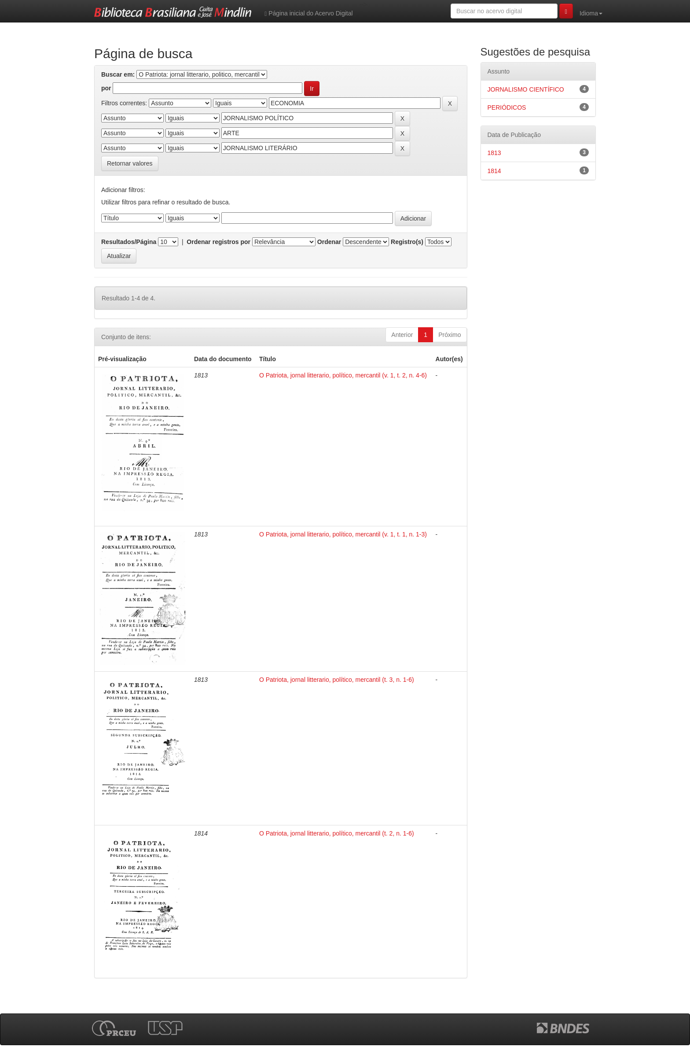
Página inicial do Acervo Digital (308, 13)
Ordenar (329, 241)
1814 (494, 170)
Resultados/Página (128, 241)
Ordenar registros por (218, 241)
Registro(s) (407, 241)
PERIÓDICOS (507, 107)
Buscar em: (118, 74)
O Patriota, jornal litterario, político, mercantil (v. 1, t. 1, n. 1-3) (343, 534)
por (106, 88)
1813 (494, 152)
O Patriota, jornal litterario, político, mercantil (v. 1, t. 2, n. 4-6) (343, 375)
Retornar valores (130, 163)
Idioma (591, 13)
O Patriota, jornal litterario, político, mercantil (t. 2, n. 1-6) (336, 833)
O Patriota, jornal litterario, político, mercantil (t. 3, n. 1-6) (336, 679)
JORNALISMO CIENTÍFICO (526, 89)
